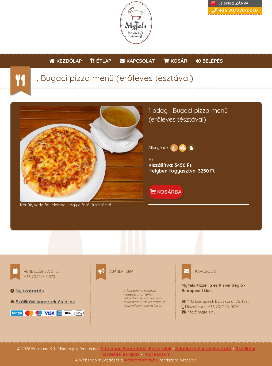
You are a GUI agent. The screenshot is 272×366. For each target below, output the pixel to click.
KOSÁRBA (166, 191)
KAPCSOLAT (137, 61)
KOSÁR (175, 61)
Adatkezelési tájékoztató (203, 348)
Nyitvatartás (30, 290)
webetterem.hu (141, 360)
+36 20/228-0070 (235, 10)
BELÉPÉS (209, 61)
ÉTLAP (101, 61)
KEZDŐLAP (65, 61)
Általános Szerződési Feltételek (136, 348)
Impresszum (157, 354)
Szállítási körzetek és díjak (45, 301)
